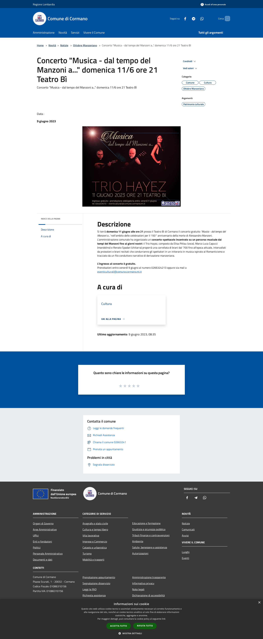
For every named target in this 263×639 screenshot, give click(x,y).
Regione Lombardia (44, 4)
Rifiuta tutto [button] (145, 625)
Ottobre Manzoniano (85, 45)
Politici (37, 547)
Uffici (36, 535)
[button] (131, 633)
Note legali (138, 589)
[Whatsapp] (196, 18)
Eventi (185, 558)
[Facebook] (179, 18)
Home (40, 45)
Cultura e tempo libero (95, 529)
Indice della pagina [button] (50, 218)
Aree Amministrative (45, 529)
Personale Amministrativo (48, 554)
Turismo (87, 554)
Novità (52, 45)
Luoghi (186, 552)
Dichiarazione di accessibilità (148, 595)
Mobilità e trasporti (93, 560)
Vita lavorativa (91, 535)
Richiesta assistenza (94, 595)
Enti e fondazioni (42, 541)
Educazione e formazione (146, 523)
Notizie (64, 45)
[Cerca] (226, 19)
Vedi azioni (190, 68)
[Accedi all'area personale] (213, 4)
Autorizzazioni (140, 553)
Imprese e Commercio (95, 541)
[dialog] (131, 619)
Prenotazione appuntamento (99, 577)
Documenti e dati (42, 560)
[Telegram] (188, 18)
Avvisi (185, 535)
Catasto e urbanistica (95, 547)
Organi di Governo (43, 523)
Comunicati (188, 529)
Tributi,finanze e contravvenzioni (151, 535)
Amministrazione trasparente (149, 577)
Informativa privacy (143, 583)
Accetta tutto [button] (118, 625)
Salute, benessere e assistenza (149, 547)
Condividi (190, 61)
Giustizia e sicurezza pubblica (148, 529)
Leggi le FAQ (90, 589)
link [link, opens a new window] (164, 618)
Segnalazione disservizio (96, 583)
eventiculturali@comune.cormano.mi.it (119, 272)
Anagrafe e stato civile (95, 523)
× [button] (259, 602)
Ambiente (137, 541)
